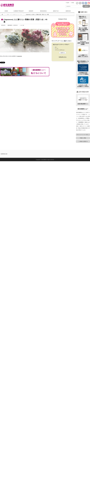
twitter (80, 3)
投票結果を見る (62, 57)
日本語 (72, 2)
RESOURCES (43, 11)
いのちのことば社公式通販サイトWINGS (83, 81)
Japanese (19, 56)
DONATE (31, 11)
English (67, 2)
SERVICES (68, 11)
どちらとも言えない (60, 50)
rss (77, 3)
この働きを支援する (83, 141)
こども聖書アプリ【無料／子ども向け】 (83, 51)
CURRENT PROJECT (19, 11)
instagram (88, 3)
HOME (6, 11)
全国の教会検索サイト (83, 99)
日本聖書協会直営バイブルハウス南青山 (83, 69)
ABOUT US (55, 11)
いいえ (56, 48)
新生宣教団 (43, 159)
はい (56, 47)
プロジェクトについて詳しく (83, 134)
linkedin (86, 3)
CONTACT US (4, 153)
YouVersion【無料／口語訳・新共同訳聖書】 (83, 39)
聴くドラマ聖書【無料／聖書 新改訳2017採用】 (83, 25)
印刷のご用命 (83, 138)
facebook (83, 3)
